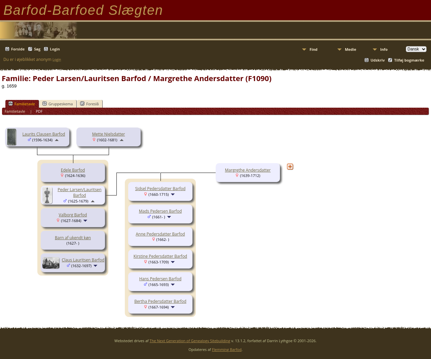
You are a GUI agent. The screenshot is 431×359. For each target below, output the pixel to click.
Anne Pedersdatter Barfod (160, 234)
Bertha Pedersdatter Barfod (160, 301)
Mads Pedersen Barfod (160, 211)
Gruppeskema (57, 103)
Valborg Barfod (73, 215)
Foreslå (89, 103)
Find (314, 49)
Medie (350, 49)
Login (55, 48)
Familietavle (21, 103)
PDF (39, 111)
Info (384, 49)
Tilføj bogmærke (409, 60)
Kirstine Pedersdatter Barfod (160, 256)
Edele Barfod (73, 170)
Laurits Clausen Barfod (44, 134)
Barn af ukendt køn (73, 238)
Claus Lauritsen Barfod (83, 260)
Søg (37, 48)
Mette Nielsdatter (108, 134)
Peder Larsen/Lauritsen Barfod (79, 192)
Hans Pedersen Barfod (160, 279)
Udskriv (377, 60)
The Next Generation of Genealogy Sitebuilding (190, 340)
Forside (18, 48)
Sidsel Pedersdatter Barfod (160, 188)
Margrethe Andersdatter (248, 170)
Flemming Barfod (227, 349)
